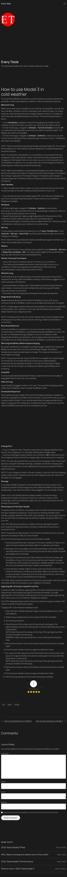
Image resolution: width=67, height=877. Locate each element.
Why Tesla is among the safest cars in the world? (24, 854)
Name (3, 781)
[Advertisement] (33, 43)
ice (3, 704)
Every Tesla (6, 3)
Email (3, 792)
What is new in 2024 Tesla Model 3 (17, 869)
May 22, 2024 (61, 847)
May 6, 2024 (61, 854)
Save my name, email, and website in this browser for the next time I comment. (30, 812)
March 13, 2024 (60, 869)
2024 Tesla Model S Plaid (13, 847)
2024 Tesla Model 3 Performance (17, 861)
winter (17, 704)
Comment (5, 753)
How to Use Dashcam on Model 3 (18, 721)
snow (10, 704)
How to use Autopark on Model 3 (49, 721)
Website (4, 802)
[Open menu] (64, 3)
